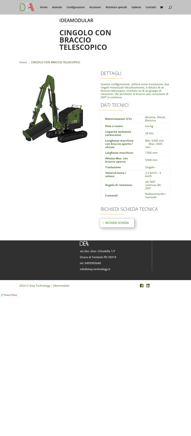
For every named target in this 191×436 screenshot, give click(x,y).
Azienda (57, 7)
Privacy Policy (10, 295)
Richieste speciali (116, 7)
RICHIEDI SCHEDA (117, 223)
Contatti (151, 7)
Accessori (95, 7)
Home (43, 7)
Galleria (136, 7)
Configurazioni (76, 7)
